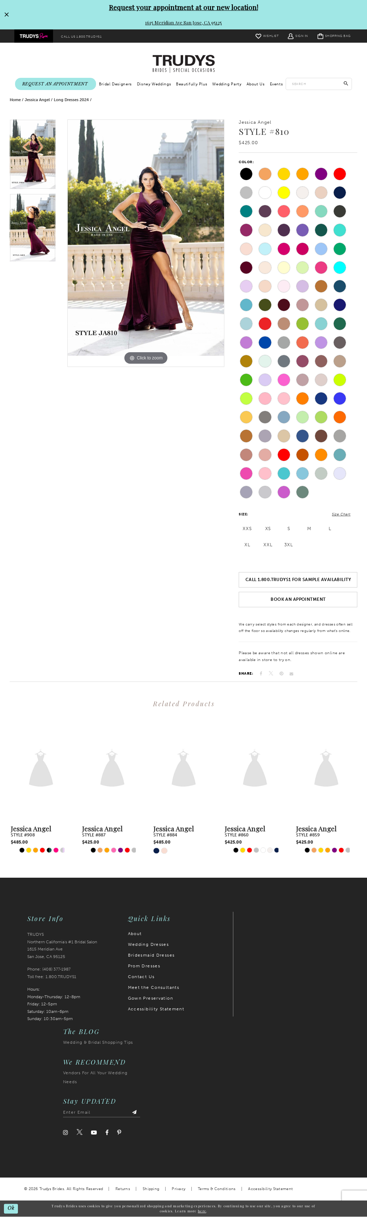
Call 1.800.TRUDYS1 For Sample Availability (298, 579)
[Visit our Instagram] (65, 1132)
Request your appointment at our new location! (183, 7)
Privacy (178, 1189)
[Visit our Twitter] (79, 1132)
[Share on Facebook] (261, 673)
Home (15, 100)
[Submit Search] (346, 84)
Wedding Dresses (148, 944)
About (135, 933)
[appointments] (55, 84)
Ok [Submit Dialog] (11, 1209)
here (202, 1211)
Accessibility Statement (156, 1008)
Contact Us (141, 976)
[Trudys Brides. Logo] (184, 63)
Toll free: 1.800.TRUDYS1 (51, 976)
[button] (298, 35)
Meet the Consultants (154, 987)
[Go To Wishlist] (267, 35)
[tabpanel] (33, 156)
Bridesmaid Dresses (151, 955)
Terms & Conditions (216, 1189)
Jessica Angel (37, 100)
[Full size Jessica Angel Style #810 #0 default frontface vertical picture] (146, 243)
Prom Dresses (144, 965)
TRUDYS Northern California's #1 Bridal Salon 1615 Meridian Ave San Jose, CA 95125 (62, 945)
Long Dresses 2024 (71, 100)
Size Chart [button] (341, 514)
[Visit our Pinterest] (119, 1132)
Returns (122, 1189)
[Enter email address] (101, 1112)
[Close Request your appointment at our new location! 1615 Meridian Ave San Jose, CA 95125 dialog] (6, 14)
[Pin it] (281, 673)
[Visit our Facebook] (107, 1132)
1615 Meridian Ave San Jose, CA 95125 (183, 22)
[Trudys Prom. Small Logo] (33, 36)
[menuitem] (33, 36)
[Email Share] (291, 673)
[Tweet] (271, 673)
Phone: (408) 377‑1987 (49, 969)
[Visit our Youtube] (94, 1132)
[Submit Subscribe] (134, 1112)
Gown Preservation (150, 998)
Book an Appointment (298, 599)
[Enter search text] (319, 84)
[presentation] (41, 769)
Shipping (151, 1189)
